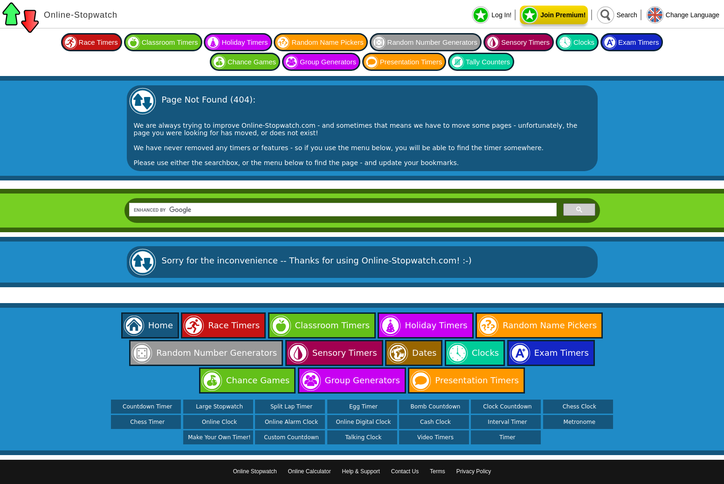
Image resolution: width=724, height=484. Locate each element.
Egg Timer (363, 406)
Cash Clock (435, 422)
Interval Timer (507, 422)
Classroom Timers (170, 42)
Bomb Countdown (436, 406)
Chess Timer (147, 422)
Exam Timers (638, 42)
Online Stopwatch (255, 471)
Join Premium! (563, 15)
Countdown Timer (147, 406)
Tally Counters (488, 62)
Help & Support (361, 471)
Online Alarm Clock (291, 422)
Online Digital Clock (363, 422)
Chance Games (252, 62)
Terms (437, 471)
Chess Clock (579, 406)
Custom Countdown (291, 437)
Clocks (583, 42)
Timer (507, 437)
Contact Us (405, 471)
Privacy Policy (473, 471)
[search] (342, 210)
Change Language (692, 15)
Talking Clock (363, 437)
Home (160, 325)
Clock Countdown (507, 406)
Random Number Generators (432, 42)
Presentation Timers (411, 62)
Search (626, 15)
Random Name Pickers (327, 42)
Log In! (501, 15)
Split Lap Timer (291, 406)
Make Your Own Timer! (219, 437)
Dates (424, 353)
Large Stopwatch (219, 406)
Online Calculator (309, 471)
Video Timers (435, 437)
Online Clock (219, 422)
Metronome (579, 422)
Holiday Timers (244, 42)
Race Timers (98, 42)
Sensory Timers (525, 42)
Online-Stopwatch (80, 15)
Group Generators (328, 62)
